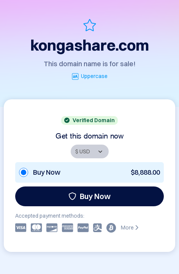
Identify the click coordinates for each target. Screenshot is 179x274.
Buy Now (89, 196)
